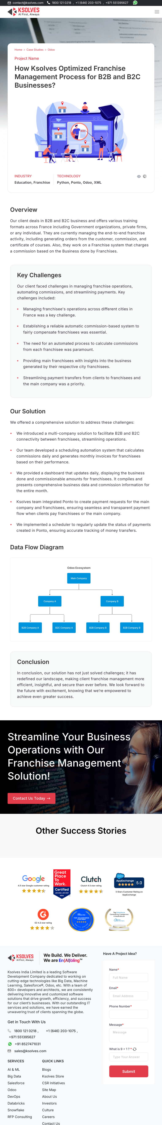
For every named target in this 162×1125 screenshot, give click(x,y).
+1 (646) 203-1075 (88, 3)
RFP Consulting (20, 1118)
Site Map (49, 1090)
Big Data (14, 1077)
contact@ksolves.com (28, 3)
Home (18, 50)
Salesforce (16, 1084)
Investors (49, 1104)
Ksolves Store (53, 1077)
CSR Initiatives (53, 1084)
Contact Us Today (31, 799)
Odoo (51, 50)
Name (114, 970)
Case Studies (34, 50)
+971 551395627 (116, 3)
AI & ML (14, 1070)
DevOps (14, 1097)
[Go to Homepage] (23, 12)
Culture (48, 1111)
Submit (128, 1072)
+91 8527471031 (23, 1044)
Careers (48, 1118)
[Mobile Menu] (157, 12)
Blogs (46, 1070)
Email (113, 989)
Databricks (16, 1104)
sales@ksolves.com (30, 1052)
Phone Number (120, 1007)
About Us (49, 1097)
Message (116, 1025)
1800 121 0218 (61, 3)
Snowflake (16, 1111)
